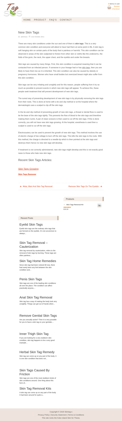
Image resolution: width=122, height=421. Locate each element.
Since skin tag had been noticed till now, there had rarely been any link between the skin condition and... (37, 267)
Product (40, 20)
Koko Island (62, 418)
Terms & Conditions (76, 415)
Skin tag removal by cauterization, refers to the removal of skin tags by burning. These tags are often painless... (37, 253)
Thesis (77, 418)
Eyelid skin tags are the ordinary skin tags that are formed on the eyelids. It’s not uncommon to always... (37, 231)
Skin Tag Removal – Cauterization (33, 244)
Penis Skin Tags (30, 279)
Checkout (116, 9)
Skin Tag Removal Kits (35, 388)
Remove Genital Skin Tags (38, 315)
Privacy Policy (43, 415)
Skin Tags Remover (27, 174)
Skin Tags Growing (28, 169)
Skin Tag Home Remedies (37, 261)
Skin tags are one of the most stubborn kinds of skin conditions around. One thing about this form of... (37, 380)
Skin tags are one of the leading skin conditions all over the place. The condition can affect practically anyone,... (37, 285)
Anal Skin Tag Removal (35, 297)
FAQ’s (53, 20)
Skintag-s (68, 412)
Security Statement (59, 415)
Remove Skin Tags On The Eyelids (83, 186)
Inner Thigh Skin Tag (34, 334)
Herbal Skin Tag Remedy (37, 352)
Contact (66, 20)
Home (27, 20)
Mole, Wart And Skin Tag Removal (37, 186)
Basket (117, 6)
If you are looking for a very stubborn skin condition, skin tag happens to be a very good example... (37, 340)
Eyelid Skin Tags (31, 224)
